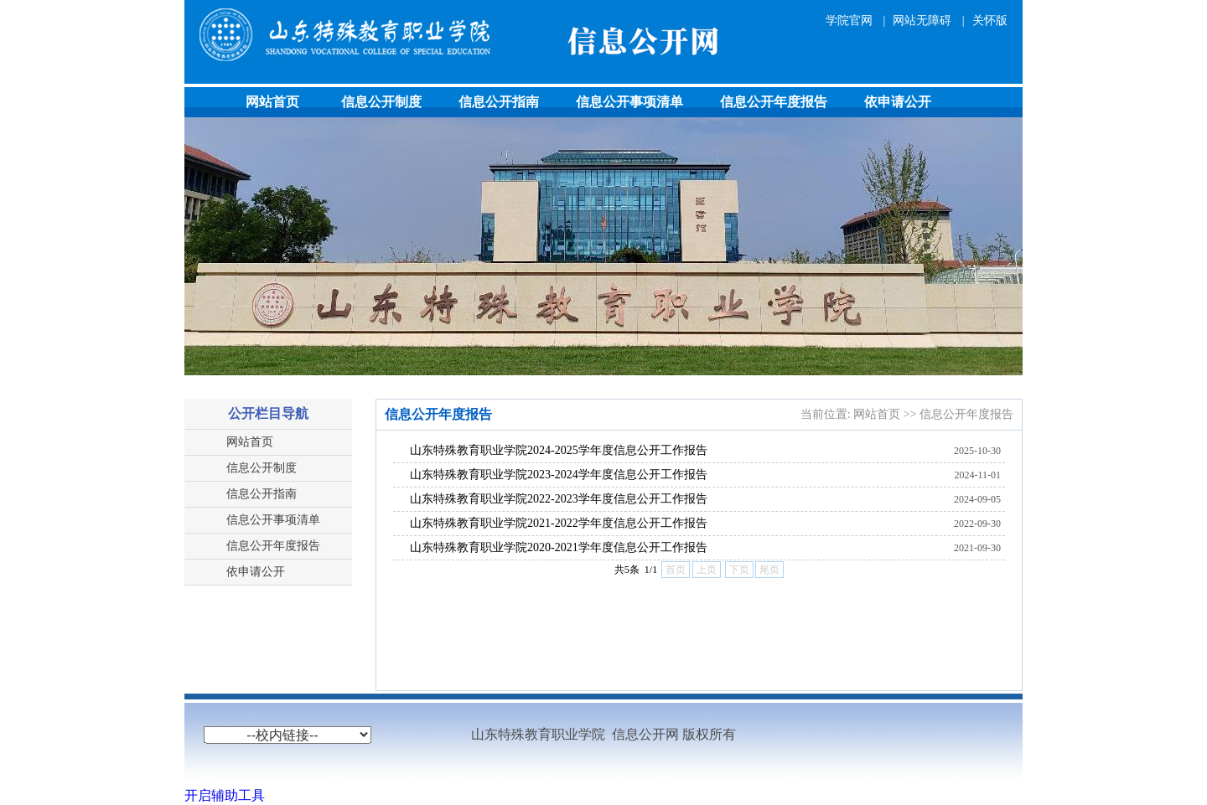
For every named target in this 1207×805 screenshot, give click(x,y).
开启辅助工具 (224, 795)
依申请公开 (897, 102)
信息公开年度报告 (773, 102)
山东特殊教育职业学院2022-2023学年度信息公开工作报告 (558, 499)
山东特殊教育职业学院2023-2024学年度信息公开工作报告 (558, 474)
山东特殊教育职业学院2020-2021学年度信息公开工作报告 (558, 547)
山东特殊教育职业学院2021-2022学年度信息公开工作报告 (558, 523)
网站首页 (272, 102)
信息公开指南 (498, 102)
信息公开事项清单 (629, 102)
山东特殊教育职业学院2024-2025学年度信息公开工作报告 (558, 450)
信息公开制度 (381, 102)
